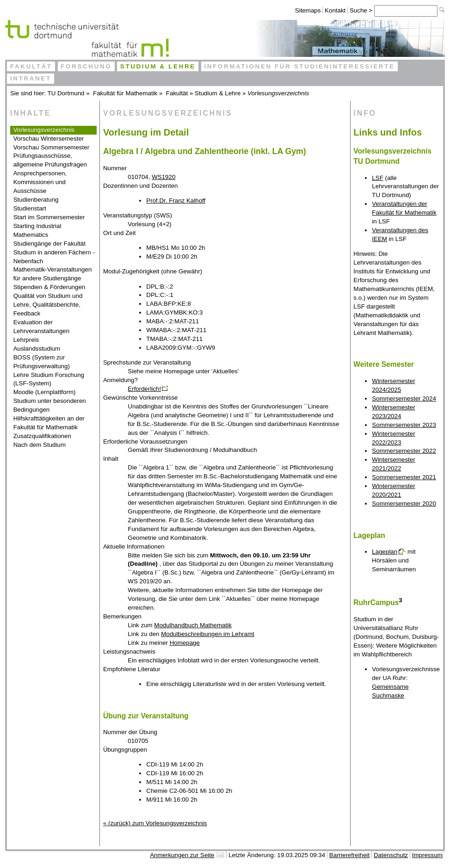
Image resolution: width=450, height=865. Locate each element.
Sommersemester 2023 (404, 424)
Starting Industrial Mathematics (37, 230)
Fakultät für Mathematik (125, 93)
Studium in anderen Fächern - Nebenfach (54, 257)
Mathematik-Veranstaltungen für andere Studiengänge (52, 274)
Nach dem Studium (39, 444)
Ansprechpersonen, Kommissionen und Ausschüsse (40, 182)
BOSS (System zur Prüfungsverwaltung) (41, 362)
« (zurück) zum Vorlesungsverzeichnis (155, 823)
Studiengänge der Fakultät (49, 243)
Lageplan (384, 551)
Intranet (30, 78)
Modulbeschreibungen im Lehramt (207, 633)
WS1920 (163, 176)
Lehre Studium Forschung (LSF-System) (48, 379)
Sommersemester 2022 (404, 450)
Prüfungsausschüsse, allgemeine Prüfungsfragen (50, 160)
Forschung (86, 66)
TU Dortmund (66, 93)
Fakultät (31, 66)
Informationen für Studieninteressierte (299, 66)
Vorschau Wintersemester (48, 138)
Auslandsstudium (37, 348)
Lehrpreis (26, 339)
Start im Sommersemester (49, 217)
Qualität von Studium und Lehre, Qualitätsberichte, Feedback (48, 304)
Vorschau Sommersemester (51, 147)
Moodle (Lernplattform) (44, 392)
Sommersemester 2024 (404, 398)
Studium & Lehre (158, 66)
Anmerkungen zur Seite (182, 855)
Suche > (362, 10)
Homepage (185, 642)
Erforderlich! (144, 388)
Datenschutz (391, 855)
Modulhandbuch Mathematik (192, 625)
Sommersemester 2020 (404, 503)
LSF (377, 177)
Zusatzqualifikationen (42, 435)
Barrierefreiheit (349, 855)
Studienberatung (36, 199)
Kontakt (335, 10)
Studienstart (29, 208)
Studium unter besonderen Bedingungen (49, 405)
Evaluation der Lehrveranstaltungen (41, 326)
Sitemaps (308, 10)
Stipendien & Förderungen (49, 287)
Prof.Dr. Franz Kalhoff (175, 200)
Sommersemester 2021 (404, 477)
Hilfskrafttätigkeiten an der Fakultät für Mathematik (49, 423)
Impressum (427, 855)
